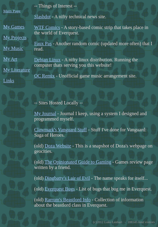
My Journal (45, 113)
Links (8, 80)
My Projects (15, 37)
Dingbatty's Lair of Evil (67, 178)
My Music (13, 48)
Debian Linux (47, 59)
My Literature (16, 69)
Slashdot (42, 16)
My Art (10, 59)
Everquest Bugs (60, 188)
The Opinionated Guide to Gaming (78, 161)
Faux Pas (42, 43)
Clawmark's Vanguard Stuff (60, 129)
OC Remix (44, 75)
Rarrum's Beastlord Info (68, 199)
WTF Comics (47, 27)
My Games (13, 26)
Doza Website (58, 145)
